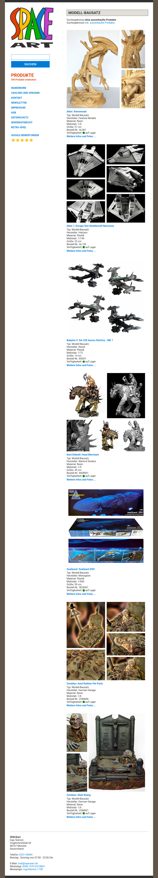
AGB (13, 112)
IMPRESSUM (18, 107)
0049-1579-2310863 (33, 866)
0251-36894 (25, 854)
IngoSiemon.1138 (33, 869)
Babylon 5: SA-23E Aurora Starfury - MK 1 (106, 300)
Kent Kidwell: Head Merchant (106, 414)
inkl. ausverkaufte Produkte (99, 22)
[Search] (30, 57)
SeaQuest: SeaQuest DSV (106, 529)
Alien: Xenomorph (106, 71)
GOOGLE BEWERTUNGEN (25, 135)
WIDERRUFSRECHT (21, 122)
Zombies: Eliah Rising (106, 754)
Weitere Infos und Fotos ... (81, 136)
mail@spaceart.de (28, 863)
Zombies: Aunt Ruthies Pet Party (106, 643)
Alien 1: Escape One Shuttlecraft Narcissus (106, 185)
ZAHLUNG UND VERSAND (25, 92)
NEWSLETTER (19, 102)
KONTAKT (16, 97)
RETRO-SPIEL (18, 127)
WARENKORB (18, 87)
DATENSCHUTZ (19, 117)
